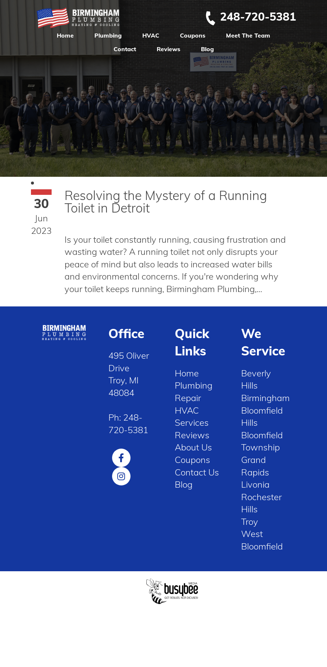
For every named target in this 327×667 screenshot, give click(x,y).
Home (65, 35)
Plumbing (108, 35)
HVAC (150, 35)
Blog (207, 49)
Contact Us (197, 472)
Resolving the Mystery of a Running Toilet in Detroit (166, 201)
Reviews (168, 49)
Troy (249, 521)
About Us (193, 447)
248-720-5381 (250, 17)
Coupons (192, 35)
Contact (125, 49)
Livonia (255, 484)
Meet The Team (248, 35)
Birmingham (265, 397)
